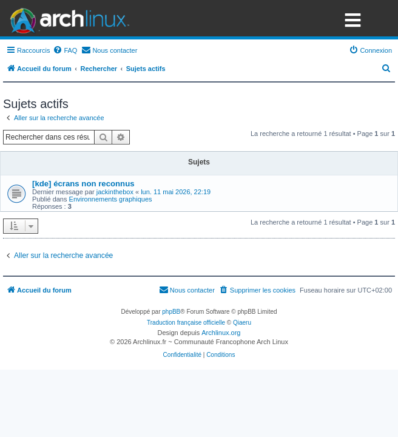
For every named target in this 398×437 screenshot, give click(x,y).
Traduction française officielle (186, 322)
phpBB (171, 311)
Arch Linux (66, 18)
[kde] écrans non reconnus (83, 183)
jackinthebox (114, 191)
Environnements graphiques (110, 199)
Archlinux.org (220, 332)
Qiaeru (242, 322)
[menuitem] (65, 50)
